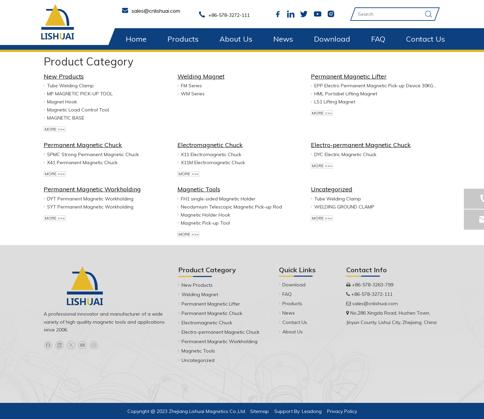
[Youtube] (82, 345)
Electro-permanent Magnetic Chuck (361, 145)
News (283, 39)
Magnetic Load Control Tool (78, 110)
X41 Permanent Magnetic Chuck (82, 162)
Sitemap (259, 411)
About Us (235, 39)
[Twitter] (71, 345)
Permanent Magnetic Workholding (92, 189)
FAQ (378, 39)
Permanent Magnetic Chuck (83, 145)
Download (332, 39)
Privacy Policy (342, 411)
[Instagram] (93, 345)
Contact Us (425, 39)
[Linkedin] (59, 345)
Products (183, 39)
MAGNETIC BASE (65, 118)
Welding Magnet (201, 76)
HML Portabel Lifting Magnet (345, 94)
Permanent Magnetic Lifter (349, 76)
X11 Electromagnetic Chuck (211, 154)
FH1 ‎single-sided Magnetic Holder (218, 199)
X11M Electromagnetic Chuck (213, 162)
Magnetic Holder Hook (205, 215)
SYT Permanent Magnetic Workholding (90, 207)
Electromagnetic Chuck (210, 145)
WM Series (193, 94)
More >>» (55, 129)
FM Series (191, 86)
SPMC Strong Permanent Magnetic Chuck (93, 154)
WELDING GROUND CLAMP (344, 207)
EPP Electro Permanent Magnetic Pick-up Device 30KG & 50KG (375, 86)
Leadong (312, 411)
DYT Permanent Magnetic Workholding (90, 199)
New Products (64, 76)
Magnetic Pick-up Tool (205, 223)
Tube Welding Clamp (70, 86)
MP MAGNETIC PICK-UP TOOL (80, 94)
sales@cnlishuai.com (375, 303)
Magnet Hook (62, 102)
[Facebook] (48, 345)
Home (136, 39)
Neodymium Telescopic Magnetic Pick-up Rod (231, 207)
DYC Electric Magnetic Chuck (345, 154)
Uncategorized (331, 189)
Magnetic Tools (198, 189)
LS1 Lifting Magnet (334, 102)
